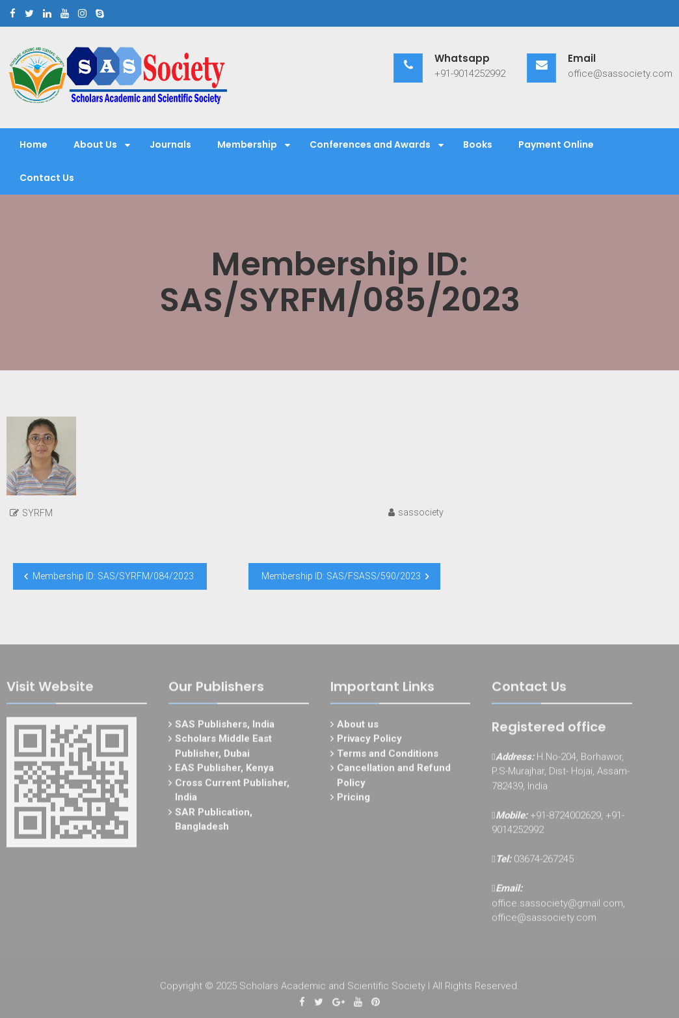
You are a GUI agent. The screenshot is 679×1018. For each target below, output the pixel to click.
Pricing (353, 800)
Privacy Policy (369, 742)
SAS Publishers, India (224, 727)
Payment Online (556, 144)
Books (477, 144)
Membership (247, 144)
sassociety (421, 512)
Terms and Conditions (387, 756)
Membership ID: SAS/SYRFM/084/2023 (113, 576)
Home (33, 144)
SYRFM (37, 513)
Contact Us (47, 177)
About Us (95, 144)
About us (358, 727)
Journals (170, 144)
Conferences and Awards (370, 144)
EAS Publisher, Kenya (224, 771)
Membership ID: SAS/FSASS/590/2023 (341, 576)
